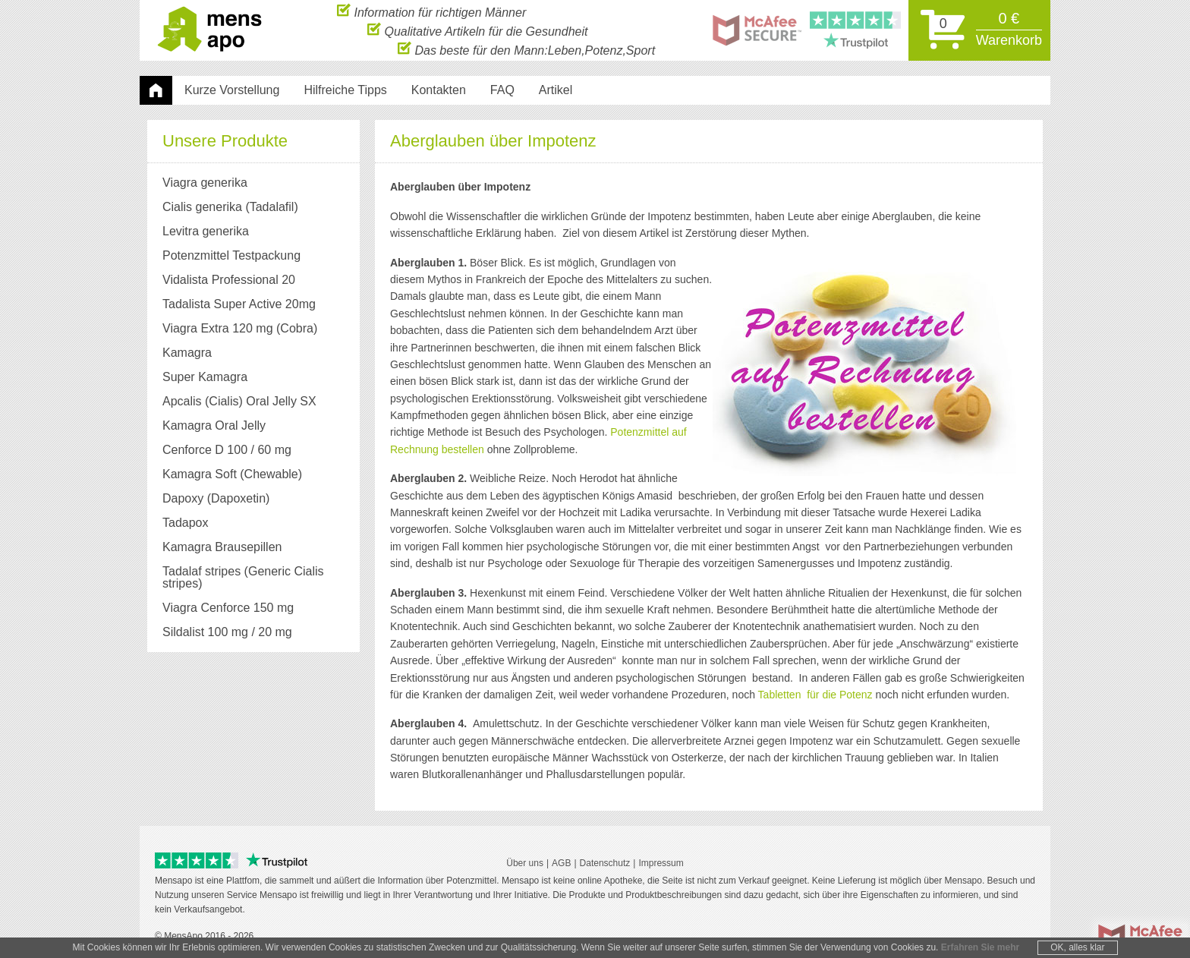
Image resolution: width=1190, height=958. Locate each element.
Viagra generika (204, 182)
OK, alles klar (1077, 947)
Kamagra (187, 352)
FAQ (502, 90)
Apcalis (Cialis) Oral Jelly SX (239, 401)
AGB (561, 863)
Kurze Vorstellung (231, 90)
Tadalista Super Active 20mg (239, 304)
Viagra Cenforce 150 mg (228, 607)
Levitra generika (205, 231)
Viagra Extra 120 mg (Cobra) (239, 328)
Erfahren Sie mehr (980, 947)
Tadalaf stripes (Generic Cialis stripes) (243, 577)
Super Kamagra (204, 376)
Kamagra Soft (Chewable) (232, 474)
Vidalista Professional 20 (228, 279)
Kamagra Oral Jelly (214, 425)
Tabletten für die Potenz (815, 695)
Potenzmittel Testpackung (231, 255)
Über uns (524, 863)
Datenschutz (605, 863)
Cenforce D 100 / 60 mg (226, 449)
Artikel (555, 90)
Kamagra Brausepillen (222, 546)
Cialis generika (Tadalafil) (230, 206)
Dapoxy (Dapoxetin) (215, 498)
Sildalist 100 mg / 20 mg (227, 632)
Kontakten (438, 90)
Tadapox (185, 522)
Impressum (660, 863)
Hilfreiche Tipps (345, 90)
